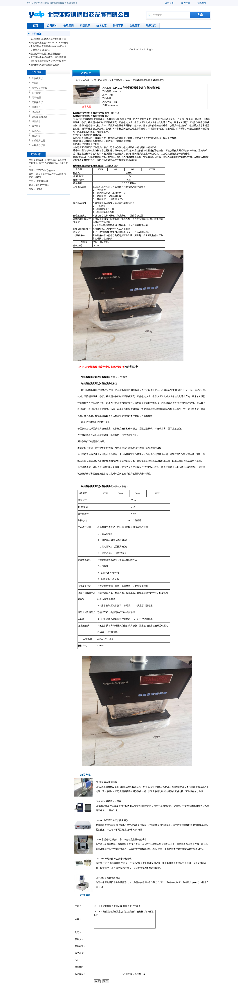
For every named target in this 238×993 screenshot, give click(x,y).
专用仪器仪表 (38, 145)
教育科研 (36, 136)
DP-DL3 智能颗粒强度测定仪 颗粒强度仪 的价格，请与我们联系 (125, 919)
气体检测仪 (37, 78)
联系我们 (151, 25)
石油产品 (36, 131)
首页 (35, 25)
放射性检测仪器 (39, 116)
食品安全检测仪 (39, 88)
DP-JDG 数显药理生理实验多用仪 (112, 820)
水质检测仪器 (38, 140)
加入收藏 (185, 3)
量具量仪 (36, 107)
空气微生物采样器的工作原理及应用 (48, 57)
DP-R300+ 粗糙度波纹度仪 (108, 801)
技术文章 (101, 25)
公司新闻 (68, 25)
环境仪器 (36, 121)
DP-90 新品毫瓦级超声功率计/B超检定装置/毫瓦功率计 (122, 839)
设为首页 (169, 3)
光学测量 (36, 93)
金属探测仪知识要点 (40, 50)
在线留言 (201, 3)
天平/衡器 (36, 97)
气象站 (35, 83)
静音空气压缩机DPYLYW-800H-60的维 (49, 42)
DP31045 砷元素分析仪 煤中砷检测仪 (113, 858)
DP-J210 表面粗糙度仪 (106, 782)
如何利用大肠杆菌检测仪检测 (44, 64)
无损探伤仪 (37, 102)
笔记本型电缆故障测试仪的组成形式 (48, 39)
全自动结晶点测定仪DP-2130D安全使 (48, 46)
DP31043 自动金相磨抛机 (108, 877)
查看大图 (86, 106)
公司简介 (52, 25)
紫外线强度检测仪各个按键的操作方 (48, 61)
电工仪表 (36, 112)
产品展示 (85, 25)
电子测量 (36, 126)
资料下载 (118, 25)
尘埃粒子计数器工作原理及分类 (45, 53)
